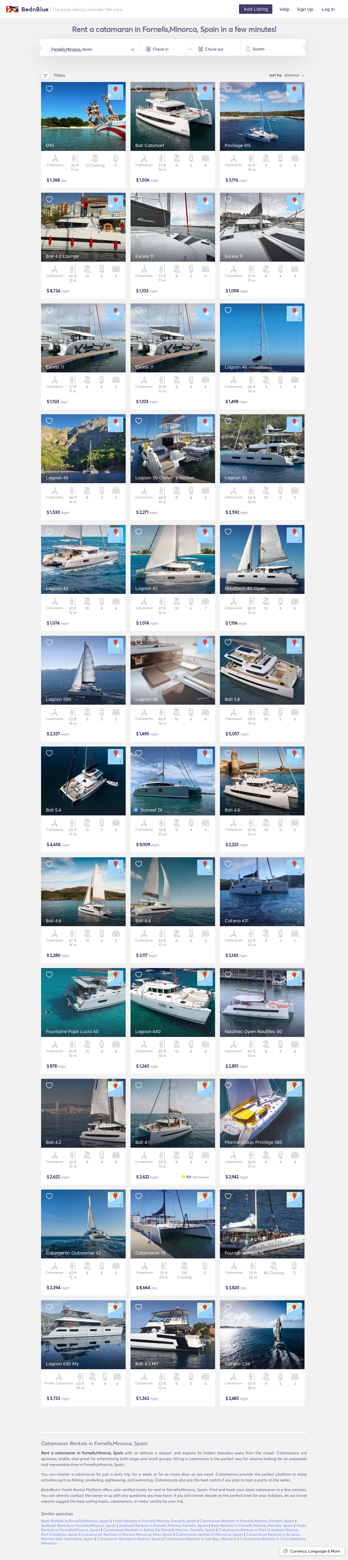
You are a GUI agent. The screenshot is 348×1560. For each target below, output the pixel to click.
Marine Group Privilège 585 (253, 1142)
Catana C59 (237, 1364)
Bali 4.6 (232, 810)
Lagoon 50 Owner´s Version (164, 478)
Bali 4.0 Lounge (62, 256)
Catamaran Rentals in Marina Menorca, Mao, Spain (127, 1534)
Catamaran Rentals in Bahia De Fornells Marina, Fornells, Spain (159, 1529)
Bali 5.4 (53, 810)
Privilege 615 (238, 145)
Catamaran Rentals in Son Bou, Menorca (201, 1538)
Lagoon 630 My (62, 1364)
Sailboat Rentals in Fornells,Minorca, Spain (78, 1525)
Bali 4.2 (53, 1142)
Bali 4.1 (142, 1142)
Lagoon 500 (58, 699)
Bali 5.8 (232, 699)
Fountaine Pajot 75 (244, 1253)
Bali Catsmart (149, 145)
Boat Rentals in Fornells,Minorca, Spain (75, 1520)
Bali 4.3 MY (147, 1364)
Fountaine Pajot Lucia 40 (72, 1031)
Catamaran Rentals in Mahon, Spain (129, 1538)
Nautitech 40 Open (245, 588)
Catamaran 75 (150, 1253)
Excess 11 (144, 256)
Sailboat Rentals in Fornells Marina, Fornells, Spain (163, 1525)
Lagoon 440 (148, 1031)
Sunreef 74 (151, 810)
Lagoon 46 (236, 367)
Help (285, 9)
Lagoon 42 (57, 588)
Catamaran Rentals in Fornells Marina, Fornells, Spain (247, 1520)
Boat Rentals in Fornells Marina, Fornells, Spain (252, 1525)
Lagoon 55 (236, 478)
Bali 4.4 (143, 921)
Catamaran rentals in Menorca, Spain (209, 1534)
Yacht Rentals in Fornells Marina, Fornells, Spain (154, 1520)
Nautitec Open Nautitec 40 (253, 1031)
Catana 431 (236, 921)
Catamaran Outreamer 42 (73, 1253)
